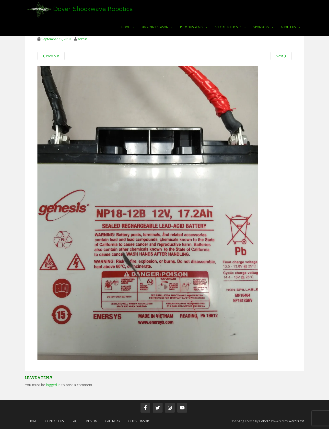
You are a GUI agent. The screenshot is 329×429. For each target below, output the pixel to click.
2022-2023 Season (154, 27)
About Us (288, 27)
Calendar (112, 421)
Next (281, 56)
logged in (53, 384)
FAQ (75, 421)
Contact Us (54, 421)
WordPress (296, 421)
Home (125, 27)
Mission (91, 421)
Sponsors (261, 27)
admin (82, 39)
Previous (51, 56)
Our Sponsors (139, 421)
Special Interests (228, 27)
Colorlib (264, 421)
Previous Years (191, 27)
